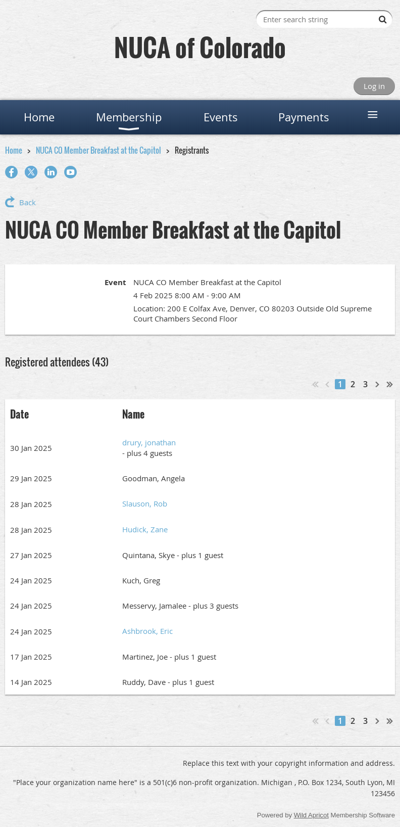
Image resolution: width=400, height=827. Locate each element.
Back (27, 202)
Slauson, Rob (144, 503)
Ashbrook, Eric (147, 631)
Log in (374, 86)
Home (13, 150)
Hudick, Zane (145, 529)
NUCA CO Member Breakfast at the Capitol (98, 150)
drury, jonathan (149, 442)
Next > (378, 384)
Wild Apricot (311, 815)
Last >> (390, 384)
